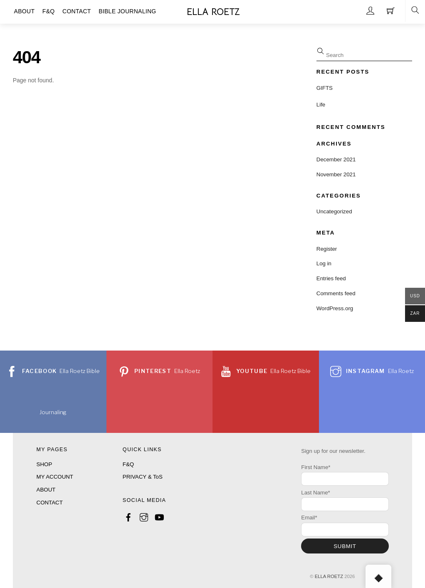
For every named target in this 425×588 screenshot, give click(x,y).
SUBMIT (345, 546)
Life (320, 104)
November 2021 (336, 174)
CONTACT (50, 502)
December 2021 (336, 159)
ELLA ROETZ (329, 576)
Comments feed (336, 293)
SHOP (44, 464)
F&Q (128, 464)
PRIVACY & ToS (143, 477)
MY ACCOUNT (55, 477)
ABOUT (46, 490)
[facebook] (128, 516)
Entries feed (331, 278)
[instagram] (144, 516)
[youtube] (159, 516)
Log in (323, 263)
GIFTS (324, 88)
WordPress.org (334, 308)
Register (326, 249)
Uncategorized (334, 211)
